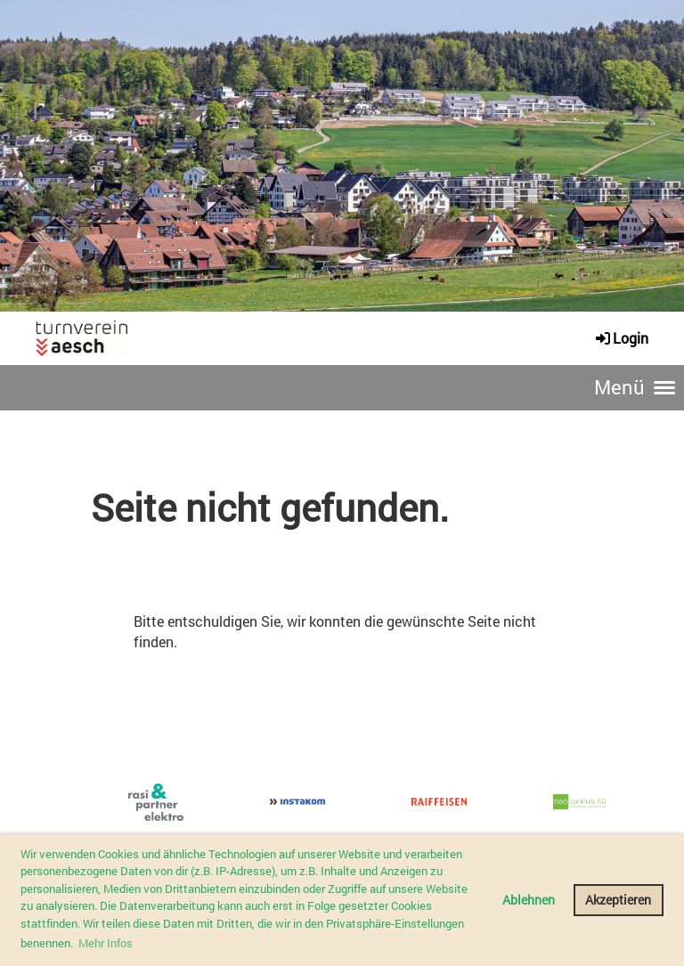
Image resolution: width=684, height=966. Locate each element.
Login (620, 338)
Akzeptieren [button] (618, 899)
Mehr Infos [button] (105, 943)
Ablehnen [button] (528, 899)
